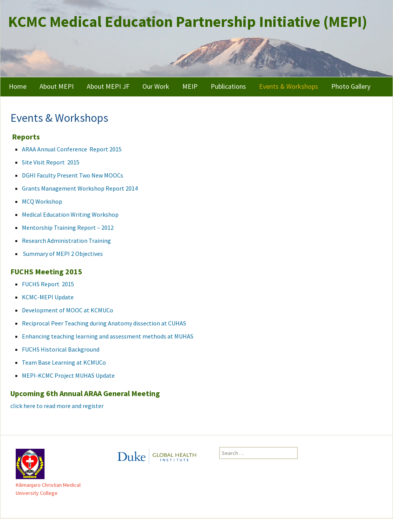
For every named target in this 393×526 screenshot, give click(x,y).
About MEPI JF (108, 86)
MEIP (190, 86)
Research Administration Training (66, 240)
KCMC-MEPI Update (48, 297)
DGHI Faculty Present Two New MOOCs (72, 175)
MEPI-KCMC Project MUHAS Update (69, 375)
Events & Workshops (288, 86)
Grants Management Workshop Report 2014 (80, 188)
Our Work (155, 86)
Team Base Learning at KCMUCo (64, 362)
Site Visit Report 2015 (50, 162)
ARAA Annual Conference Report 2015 (72, 149)
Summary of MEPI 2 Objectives (62, 253)
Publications (228, 86)
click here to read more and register (57, 406)
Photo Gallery (350, 86)
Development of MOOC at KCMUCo (68, 310)
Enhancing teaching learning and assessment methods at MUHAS (107, 336)
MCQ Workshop (42, 201)
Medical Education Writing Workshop (70, 214)
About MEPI (57, 86)
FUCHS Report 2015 (48, 284)
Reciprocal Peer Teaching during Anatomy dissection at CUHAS (104, 323)
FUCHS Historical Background (60, 349)
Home (17, 86)
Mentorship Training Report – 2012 (68, 227)
